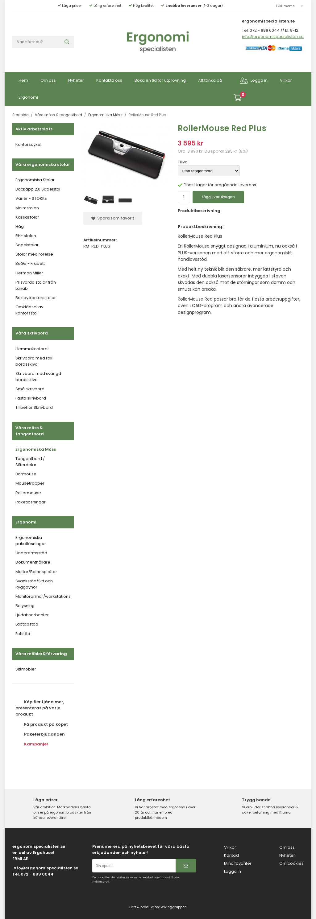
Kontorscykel (28, 144)
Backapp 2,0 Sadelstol (37, 189)
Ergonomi (28, 97)
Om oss (48, 80)
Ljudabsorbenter (32, 615)
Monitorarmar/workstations (43, 596)
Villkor (286, 80)
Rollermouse (28, 493)
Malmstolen (27, 208)
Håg (19, 226)
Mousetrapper (29, 483)
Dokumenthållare (32, 562)
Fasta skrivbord (30, 398)
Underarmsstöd (31, 553)
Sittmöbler (25, 669)
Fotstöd (22, 634)
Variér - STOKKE (31, 198)
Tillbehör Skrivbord (34, 407)
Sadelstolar (27, 245)
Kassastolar (27, 217)
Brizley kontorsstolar (35, 298)
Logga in (254, 80)
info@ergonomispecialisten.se (273, 36)
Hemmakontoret (32, 349)
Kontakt (231, 855)
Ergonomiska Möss (35, 449)
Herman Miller (29, 273)
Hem (23, 80)
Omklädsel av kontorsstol (29, 310)
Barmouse (25, 474)
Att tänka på (210, 80)
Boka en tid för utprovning (160, 80)
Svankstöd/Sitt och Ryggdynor (34, 584)
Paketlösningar (30, 502)
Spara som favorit (112, 218)
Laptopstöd (26, 624)
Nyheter (76, 80)
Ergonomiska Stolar (35, 180)
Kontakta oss (109, 80)
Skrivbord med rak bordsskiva (33, 361)
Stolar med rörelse (34, 254)
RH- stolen (25, 236)
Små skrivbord (29, 389)
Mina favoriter (238, 863)
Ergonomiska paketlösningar (30, 541)
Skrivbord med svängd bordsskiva (38, 377)
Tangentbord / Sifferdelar (30, 462)
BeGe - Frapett (30, 263)
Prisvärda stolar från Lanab (35, 285)
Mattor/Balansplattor (36, 572)
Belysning (25, 606)
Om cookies (291, 863)
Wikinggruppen (173, 907)
